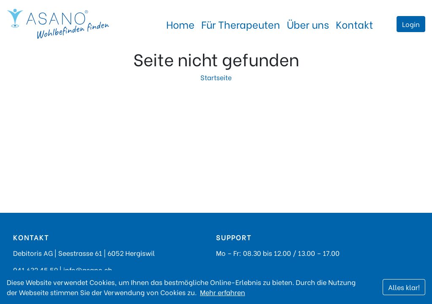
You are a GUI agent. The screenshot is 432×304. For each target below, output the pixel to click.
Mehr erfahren (222, 292)
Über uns (308, 23)
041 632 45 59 (35, 269)
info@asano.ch (87, 269)
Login (411, 24)
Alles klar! (404, 287)
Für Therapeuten (240, 23)
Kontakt (354, 23)
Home (180, 23)
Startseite (216, 77)
